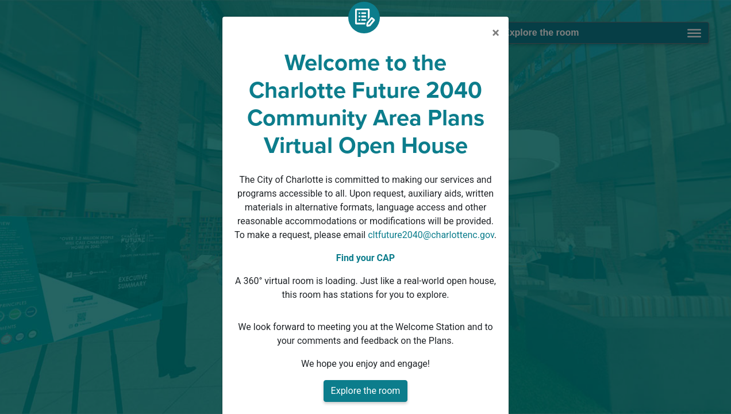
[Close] (496, 33)
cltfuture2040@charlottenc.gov (431, 234)
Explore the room (366, 390)
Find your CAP (365, 257)
